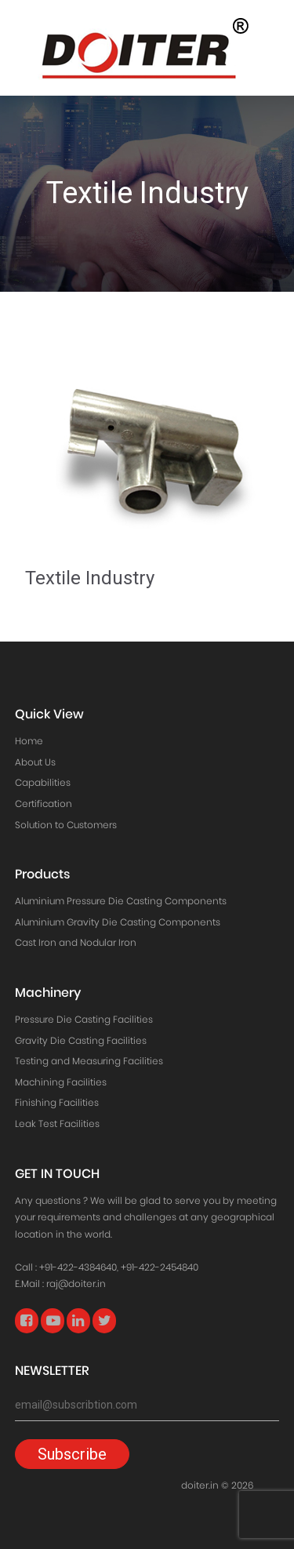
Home (29, 740)
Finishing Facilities (57, 1102)
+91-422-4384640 (78, 1267)
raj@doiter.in (76, 1283)
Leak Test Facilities (57, 1123)
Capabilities (43, 782)
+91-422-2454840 (159, 1267)
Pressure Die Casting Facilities (84, 1019)
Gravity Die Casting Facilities (81, 1040)
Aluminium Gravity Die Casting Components (117, 922)
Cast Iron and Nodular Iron (75, 942)
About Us (35, 762)
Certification (43, 803)
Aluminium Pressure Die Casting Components (121, 900)
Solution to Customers (66, 824)
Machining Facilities (61, 1082)
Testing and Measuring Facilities (89, 1060)
